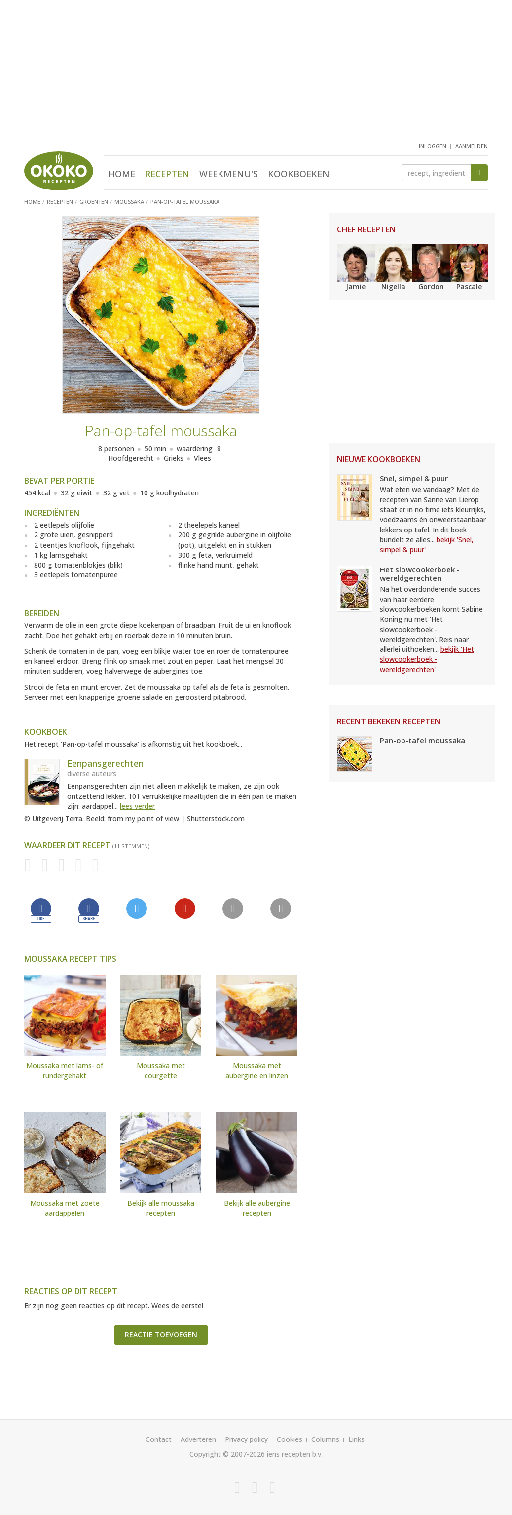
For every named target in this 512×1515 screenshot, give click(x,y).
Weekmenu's (228, 174)
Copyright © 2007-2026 (227, 1454)
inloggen (432, 146)
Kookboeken (298, 174)
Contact (159, 1439)
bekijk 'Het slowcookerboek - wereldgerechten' (427, 659)
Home (121, 174)
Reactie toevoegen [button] (161, 1334)
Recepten (167, 174)
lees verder (137, 806)
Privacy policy (246, 1439)
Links (356, 1439)
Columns (325, 1439)
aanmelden (471, 146)
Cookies (289, 1439)
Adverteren (198, 1439)
